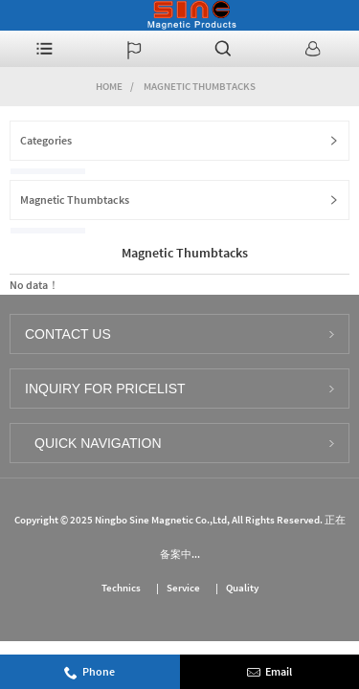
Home (109, 86)
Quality (242, 587)
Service (183, 587)
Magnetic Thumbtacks (200, 86)
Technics (121, 587)
